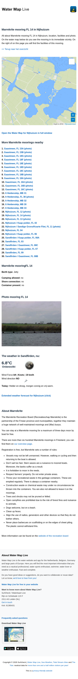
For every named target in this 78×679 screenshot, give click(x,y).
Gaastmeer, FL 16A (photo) (19, 182)
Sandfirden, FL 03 (14, 241)
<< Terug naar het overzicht (15, 49)
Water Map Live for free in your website (20, 584)
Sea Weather (46, 662)
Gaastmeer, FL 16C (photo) (19, 189)
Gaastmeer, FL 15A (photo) (18, 148)
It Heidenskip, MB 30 (16, 204)
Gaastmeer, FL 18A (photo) (18, 178)
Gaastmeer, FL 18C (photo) (18, 171)
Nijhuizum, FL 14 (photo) (18, 215)
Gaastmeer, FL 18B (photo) (18, 174)
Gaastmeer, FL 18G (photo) (18, 156)
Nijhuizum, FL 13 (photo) (18, 219)
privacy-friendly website (42, 671)
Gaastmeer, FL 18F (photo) (18, 160)
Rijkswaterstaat (70, 124)
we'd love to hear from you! (24, 578)
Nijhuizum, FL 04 (14, 230)
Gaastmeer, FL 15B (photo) (18, 152)
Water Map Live (33, 662)
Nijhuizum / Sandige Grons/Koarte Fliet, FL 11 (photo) (33, 226)
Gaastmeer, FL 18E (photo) (18, 163)
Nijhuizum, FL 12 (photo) (18, 212)
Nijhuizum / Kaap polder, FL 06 (21, 234)
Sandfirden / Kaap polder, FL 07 (21, 249)
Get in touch (7, 602)
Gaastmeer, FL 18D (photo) (18, 167)
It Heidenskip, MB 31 (16, 193)
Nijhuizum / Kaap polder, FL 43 (21, 223)
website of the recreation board (53, 536)
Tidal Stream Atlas (60, 662)
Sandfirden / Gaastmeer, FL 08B (21, 256)
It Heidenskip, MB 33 (16, 208)
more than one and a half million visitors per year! (48, 665)
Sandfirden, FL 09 (14, 252)
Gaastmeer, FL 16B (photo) (19, 186)
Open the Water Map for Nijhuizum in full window (27, 133)
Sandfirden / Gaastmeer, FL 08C (21, 245)
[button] (72, 61)
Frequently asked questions (14, 618)
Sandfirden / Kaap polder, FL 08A (22, 238)
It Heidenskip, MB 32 (16, 201)
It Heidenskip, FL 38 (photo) (19, 197)
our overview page (23, 444)
